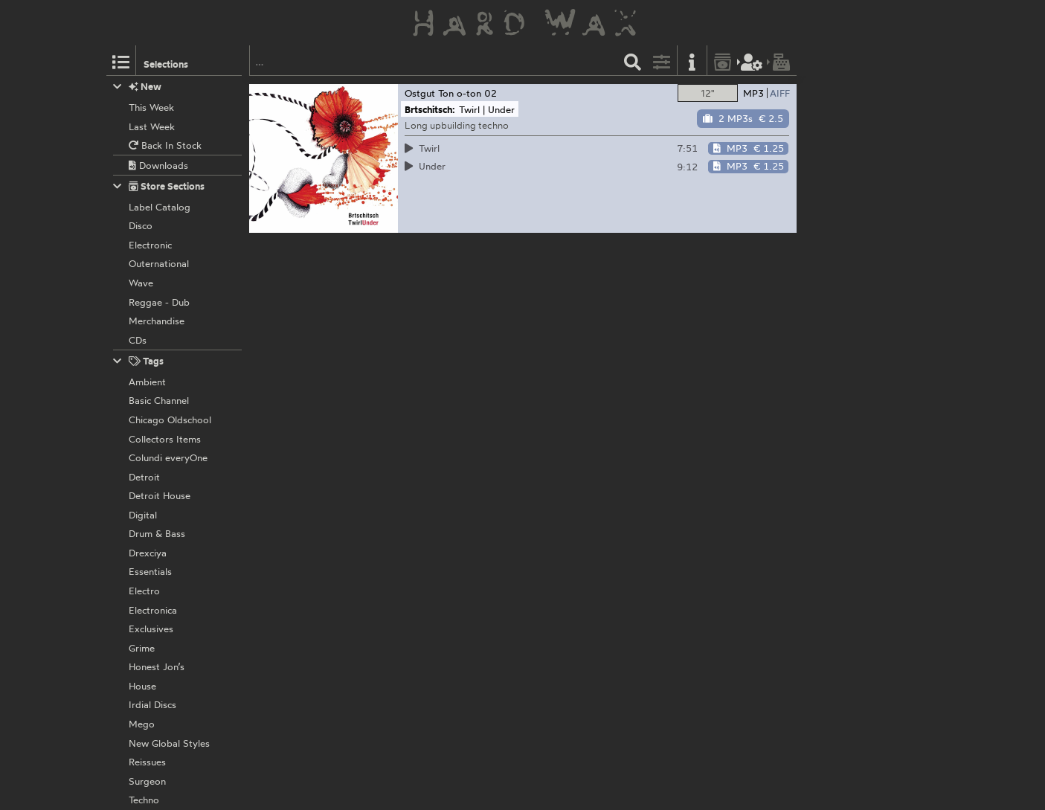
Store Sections (159, 186)
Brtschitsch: (430, 109)
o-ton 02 (477, 93)
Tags (138, 361)
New (137, 87)
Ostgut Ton (429, 93)
